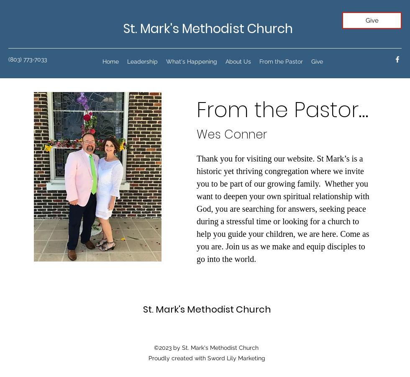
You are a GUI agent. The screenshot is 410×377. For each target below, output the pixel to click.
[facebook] (397, 59)
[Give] (372, 20)
